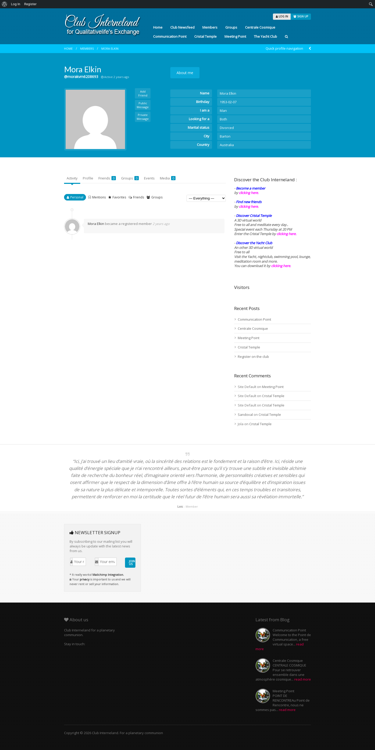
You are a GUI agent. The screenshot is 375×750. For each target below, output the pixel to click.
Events (149, 178)
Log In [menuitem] (15, 4)
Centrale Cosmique (260, 27)
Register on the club (253, 356)
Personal (76, 197)
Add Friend (142, 93)
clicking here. (249, 192)
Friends (107, 178)
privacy (84, 579)
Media (168, 178)
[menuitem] (4, 4)
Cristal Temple (205, 36)
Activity (72, 178)
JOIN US (132, 562)
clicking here (280, 265)
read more (302, 679)
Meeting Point (235, 36)
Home (157, 27)
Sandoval (245, 414)
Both (223, 119)
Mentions (99, 197)
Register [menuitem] (30, 4)
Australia (227, 145)
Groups (231, 27)
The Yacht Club (265, 36)
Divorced (227, 127)
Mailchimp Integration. (108, 575)
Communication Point (169, 36)
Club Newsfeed (182, 27)
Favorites (119, 197)
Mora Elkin (109, 48)
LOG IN (282, 16)
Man (223, 110)
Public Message (143, 105)
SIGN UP (300, 16)
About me (185, 72)
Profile (88, 178)
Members (209, 27)
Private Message (143, 117)
